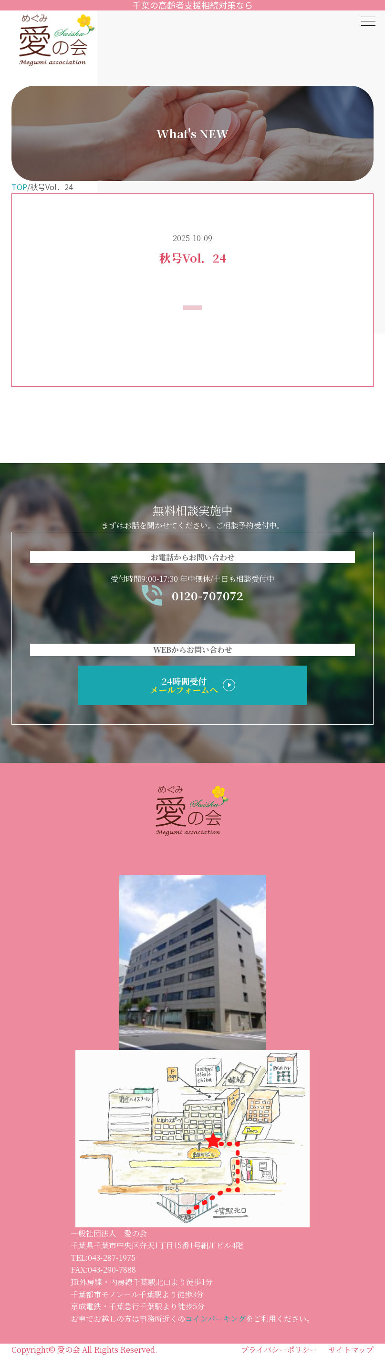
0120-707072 (192, 595)
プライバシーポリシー (279, 1349)
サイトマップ (351, 1349)
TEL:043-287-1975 (103, 1257)
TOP (19, 186)
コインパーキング (215, 1318)
